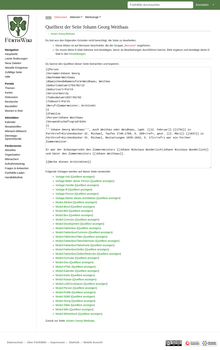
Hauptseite (11, 54)
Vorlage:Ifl (61, 189)
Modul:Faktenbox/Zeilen (70, 249)
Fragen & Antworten (17, 168)
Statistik (74, 342)
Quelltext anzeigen (82, 176)
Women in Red (14, 110)
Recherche (11, 101)
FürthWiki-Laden (15, 172)
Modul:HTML (63, 266)
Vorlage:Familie (65, 185)
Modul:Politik (63, 292)
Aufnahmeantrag (15, 163)
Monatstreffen (13, 126)
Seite (48, 17)
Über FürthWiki (36, 342)
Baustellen (11, 106)
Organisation (12, 154)
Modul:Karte (63, 275)
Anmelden (202, 4)
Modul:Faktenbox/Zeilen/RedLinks (76, 253)
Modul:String (63, 300)
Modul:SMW (63, 296)
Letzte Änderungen (16, 58)
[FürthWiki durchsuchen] (160, 4)
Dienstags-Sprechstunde (13, 137)
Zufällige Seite (13, 72)
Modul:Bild (62, 210)
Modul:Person (64, 288)
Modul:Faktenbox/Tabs (69, 236)
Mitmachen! (12, 159)
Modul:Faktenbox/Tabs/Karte (73, 245)
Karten (9, 92)
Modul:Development (67, 223)
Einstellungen (77, 53)
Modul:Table (63, 305)
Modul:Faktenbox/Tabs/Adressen (75, 240)
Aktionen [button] (75, 17)
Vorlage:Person (65, 193)
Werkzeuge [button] (92, 17)
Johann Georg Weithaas (62, 34)
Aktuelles (10, 150)
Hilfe (7, 76)
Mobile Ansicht (93, 342)
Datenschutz (15, 342)
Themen (10, 88)
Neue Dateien (13, 63)
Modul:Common (65, 219)
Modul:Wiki (62, 309)
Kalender (10, 122)
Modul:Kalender (65, 270)
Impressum (57, 342)
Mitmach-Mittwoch (16, 131)
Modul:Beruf (63, 206)
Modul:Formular (65, 257)
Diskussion (11, 97)
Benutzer (130, 45)
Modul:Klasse (64, 279)
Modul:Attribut (64, 202)
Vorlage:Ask (63, 176)
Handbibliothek (14, 177)
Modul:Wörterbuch (66, 313)
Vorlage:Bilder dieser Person (73, 181)
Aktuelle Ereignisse (16, 67)
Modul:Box (62, 215)
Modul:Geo (62, 262)
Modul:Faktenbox (66, 228)
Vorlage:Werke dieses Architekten (76, 198)
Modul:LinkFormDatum (69, 283)
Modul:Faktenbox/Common (72, 232)
